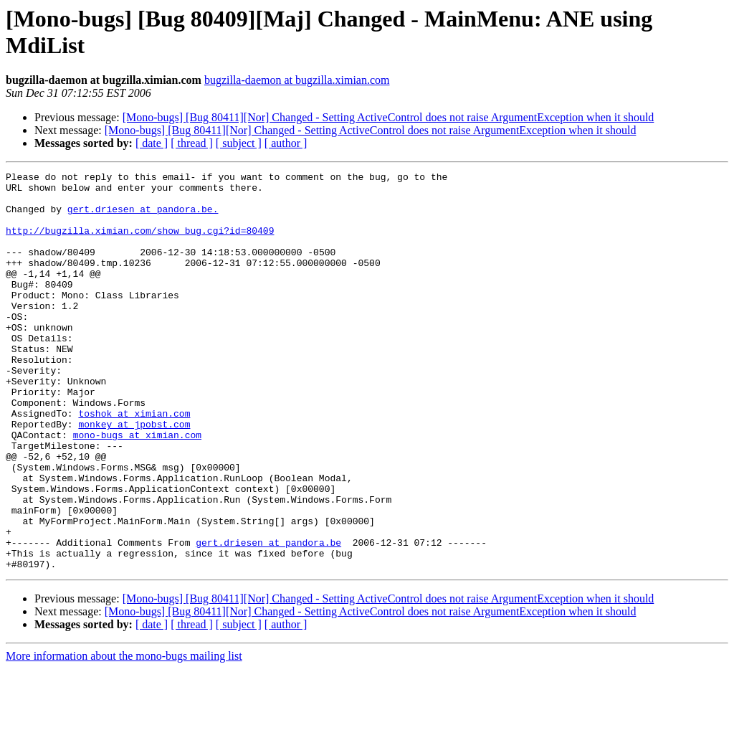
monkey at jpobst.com (134, 475)
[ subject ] (239, 143)
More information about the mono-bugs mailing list (124, 735)
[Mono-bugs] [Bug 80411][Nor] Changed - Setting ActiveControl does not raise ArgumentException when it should (388, 117)
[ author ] (286, 143)
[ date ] (151, 143)
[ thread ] (192, 143)
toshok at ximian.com (134, 462)
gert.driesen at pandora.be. (143, 217)
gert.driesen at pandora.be (268, 617)
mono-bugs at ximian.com (137, 488)
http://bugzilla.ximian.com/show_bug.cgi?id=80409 (140, 243)
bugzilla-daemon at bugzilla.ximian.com (297, 80)
